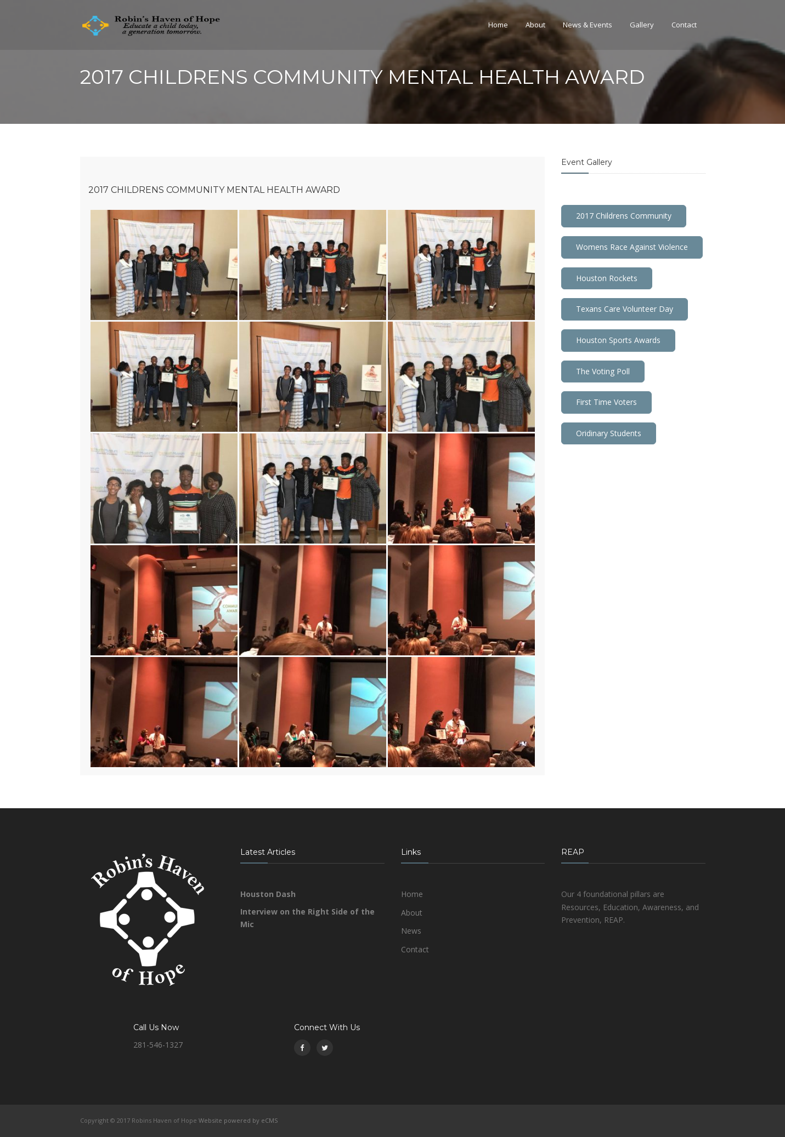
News (411, 930)
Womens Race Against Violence (632, 247)
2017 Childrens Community (623, 215)
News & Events (587, 25)
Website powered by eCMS (238, 1120)
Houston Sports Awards (618, 340)
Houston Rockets (606, 278)
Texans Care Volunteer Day (624, 309)
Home (498, 25)
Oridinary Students (608, 433)
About (535, 25)
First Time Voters (606, 402)
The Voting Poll (603, 371)
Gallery (642, 25)
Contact (684, 25)
